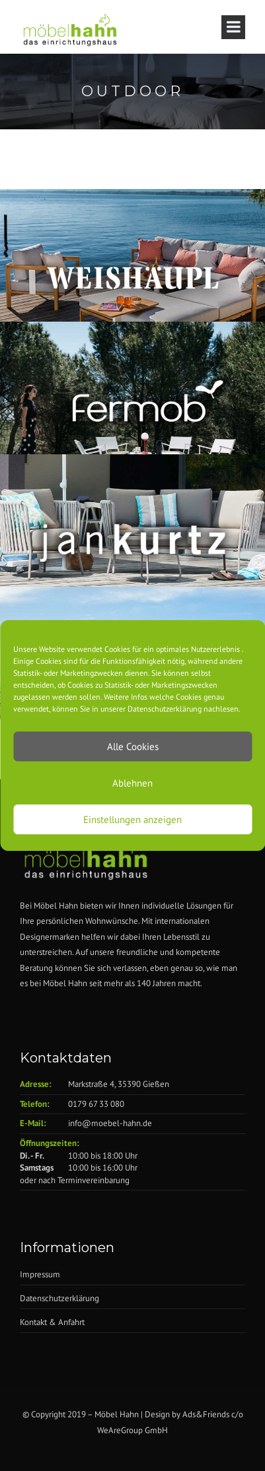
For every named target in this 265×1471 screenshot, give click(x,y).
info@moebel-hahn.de (110, 1123)
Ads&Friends (205, 1414)
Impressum (40, 1274)
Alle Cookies (133, 746)
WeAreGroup (120, 1430)
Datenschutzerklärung (59, 1298)
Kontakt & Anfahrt (52, 1322)
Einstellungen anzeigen (132, 819)
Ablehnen (132, 783)
